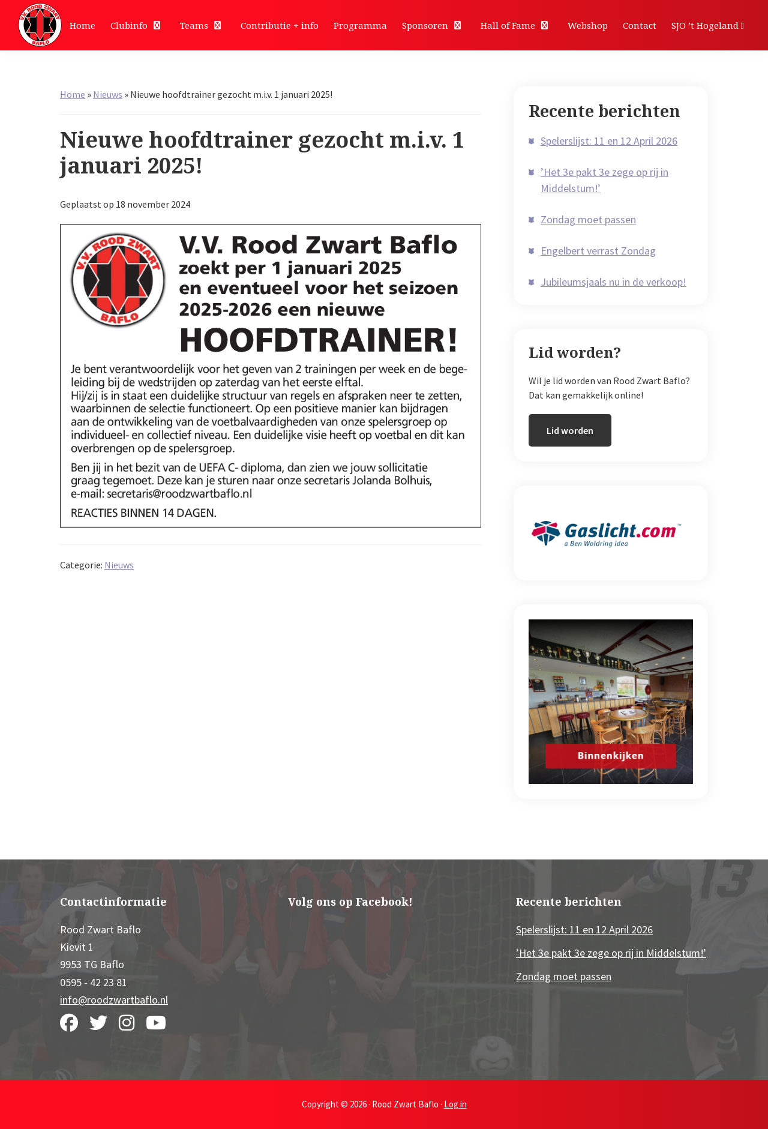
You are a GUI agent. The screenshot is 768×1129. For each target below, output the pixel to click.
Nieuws (107, 94)
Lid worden (570, 430)
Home (72, 94)
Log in (455, 1104)
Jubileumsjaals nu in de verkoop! (613, 282)
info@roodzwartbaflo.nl (114, 1000)
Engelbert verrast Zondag (598, 250)
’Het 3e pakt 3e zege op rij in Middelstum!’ (611, 953)
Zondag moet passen (588, 219)
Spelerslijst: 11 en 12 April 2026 (609, 141)
